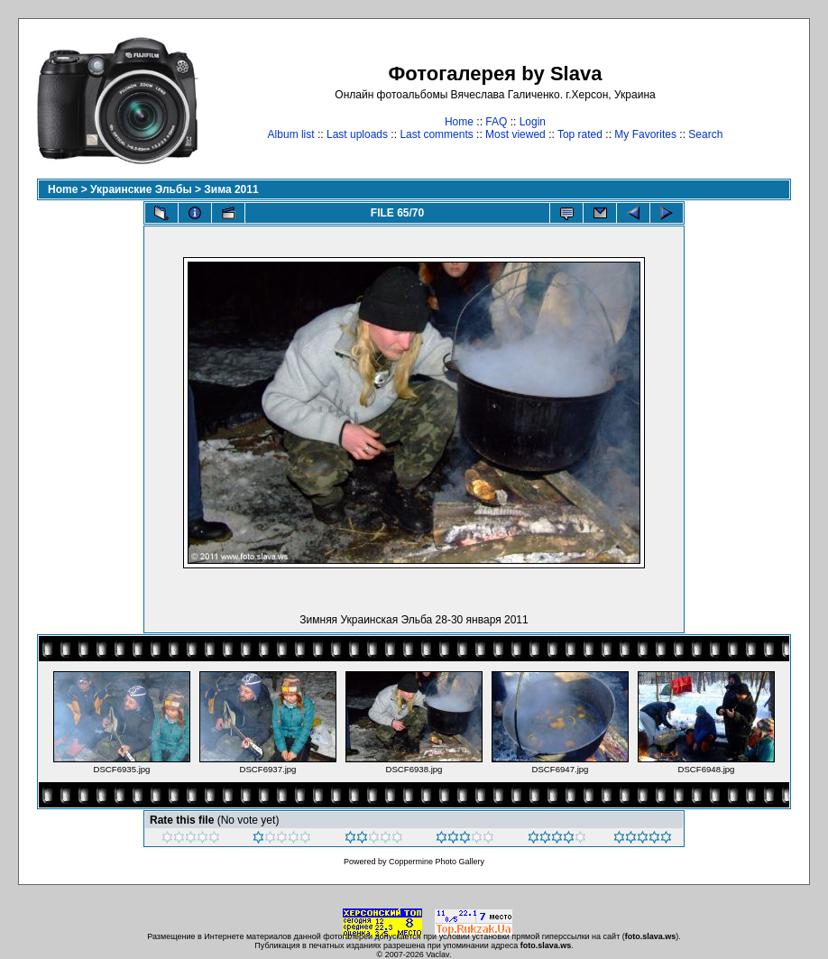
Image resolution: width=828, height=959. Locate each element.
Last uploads (357, 134)
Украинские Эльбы (141, 189)
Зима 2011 (231, 189)
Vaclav (437, 954)
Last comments (436, 134)
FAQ (496, 121)
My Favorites (645, 134)
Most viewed (515, 134)
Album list (291, 134)
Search (705, 134)
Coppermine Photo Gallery (436, 861)
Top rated (580, 134)
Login (533, 121)
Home (459, 121)
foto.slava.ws (650, 936)
